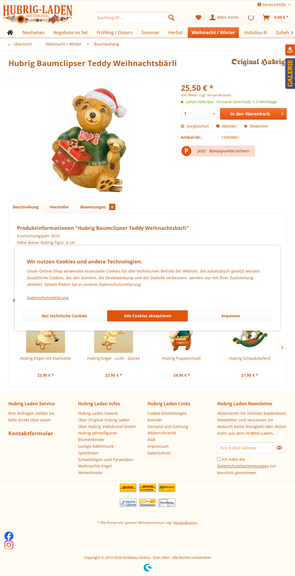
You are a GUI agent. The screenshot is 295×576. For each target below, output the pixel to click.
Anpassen (230, 315)
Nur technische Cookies (64, 315)
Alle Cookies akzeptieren (147, 315)
